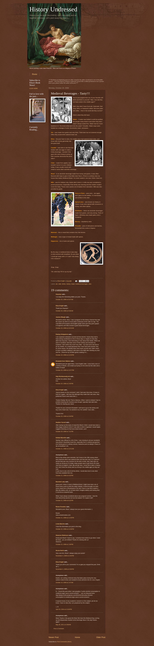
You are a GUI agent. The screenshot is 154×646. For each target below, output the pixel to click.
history (68, 284)
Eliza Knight (60, 306)
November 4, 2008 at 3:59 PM (65, 569)
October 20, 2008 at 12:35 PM (65, 355)
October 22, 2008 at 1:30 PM (64, 544)
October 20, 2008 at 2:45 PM (64, 383)
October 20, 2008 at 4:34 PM (64, 416)
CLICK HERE (33, 88)
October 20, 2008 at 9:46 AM (64, 311)
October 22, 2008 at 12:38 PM (65, 529)
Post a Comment (59, 628)
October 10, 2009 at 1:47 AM (64, 582)
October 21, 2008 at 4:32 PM (64, 475)
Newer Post (54, 637)
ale (57, 284)
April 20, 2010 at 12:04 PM (64, 609)
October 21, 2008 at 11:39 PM (65, 518)
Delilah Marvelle (61, 437)
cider (59, 284)
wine (89, 284)
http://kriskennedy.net (63, 376)
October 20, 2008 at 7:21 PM (64, 431)
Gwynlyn (58, 294)
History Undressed (53, 9)
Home (34, 74)
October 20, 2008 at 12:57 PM (65, 370)
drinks (64, 284)
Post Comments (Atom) (64, 641)
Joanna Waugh (60, 317)
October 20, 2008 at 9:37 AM (64, 299)
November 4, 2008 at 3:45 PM (65, 556)
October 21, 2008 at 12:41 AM (65, 449)
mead (73, 284)
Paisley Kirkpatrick (62, 334)
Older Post (100, 637)
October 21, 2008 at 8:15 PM (64, 500)
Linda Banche (60, 524)
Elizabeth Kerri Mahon (63, 361)
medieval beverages (81, 284)
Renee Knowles (61, 506)
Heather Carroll (61, 422)
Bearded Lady (60, 482)
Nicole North (60, 550)
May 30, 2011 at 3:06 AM (63, 624)
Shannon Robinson (62, 535)
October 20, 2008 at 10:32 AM (65, 328)
